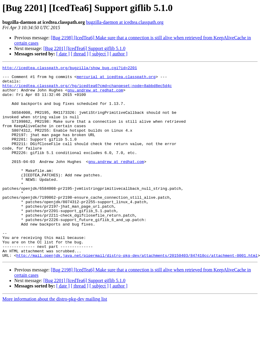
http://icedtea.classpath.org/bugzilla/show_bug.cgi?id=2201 (69, 68)
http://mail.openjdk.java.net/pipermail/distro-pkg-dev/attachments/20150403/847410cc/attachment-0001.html (137, 293)
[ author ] (119, 53)
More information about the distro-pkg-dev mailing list (54, 337)
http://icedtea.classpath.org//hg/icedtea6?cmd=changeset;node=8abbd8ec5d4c (87, 90)
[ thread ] (79, 53)
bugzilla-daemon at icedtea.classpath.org (124, 22)
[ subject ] (99, 53)
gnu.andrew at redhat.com (95, 95)
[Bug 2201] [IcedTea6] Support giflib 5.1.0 (84, 48)
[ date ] (63, 53)
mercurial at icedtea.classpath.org (116, 79)
